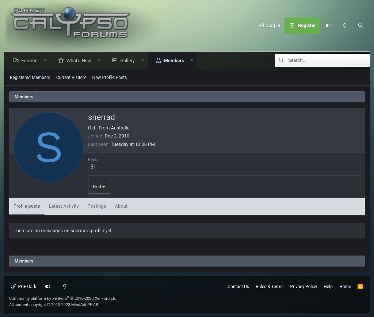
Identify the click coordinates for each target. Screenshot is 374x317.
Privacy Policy (303, 286)
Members (175, 60)
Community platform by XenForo (63, 298)
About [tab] (121, 206)
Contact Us (238, 286)
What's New (80, 60)
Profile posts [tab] (27, 206)
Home (345, 286)
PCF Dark (23, 286)
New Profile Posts (109, 77)
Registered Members (30, 77)
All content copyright (53, 304)
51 (93, 167)
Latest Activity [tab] (64, 206)
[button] (46, 60)
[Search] (360, 26)
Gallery (129, 60)
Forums (31, 60)
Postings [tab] (97, 206)
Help (328, 286)
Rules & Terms (269, 286)
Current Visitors (71, 77)
